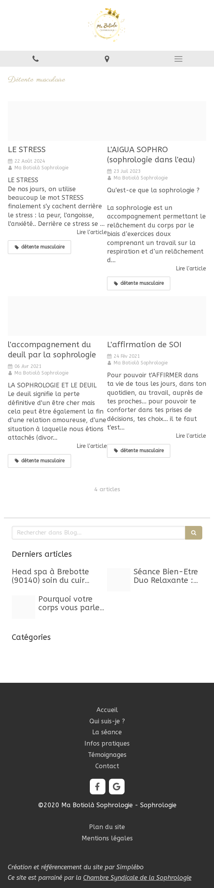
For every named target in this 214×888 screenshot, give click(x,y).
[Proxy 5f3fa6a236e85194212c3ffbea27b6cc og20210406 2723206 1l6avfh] (57, 316)
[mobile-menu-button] (178, 59)
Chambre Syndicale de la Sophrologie (137, 877)
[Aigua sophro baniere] (156, 121)
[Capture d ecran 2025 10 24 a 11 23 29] (118, 579)
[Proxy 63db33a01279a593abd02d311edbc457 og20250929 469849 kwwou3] (23, 607)
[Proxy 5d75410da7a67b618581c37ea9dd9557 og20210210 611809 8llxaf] (156, 316)
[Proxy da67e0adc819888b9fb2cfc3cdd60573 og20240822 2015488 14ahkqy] (57, 121)
